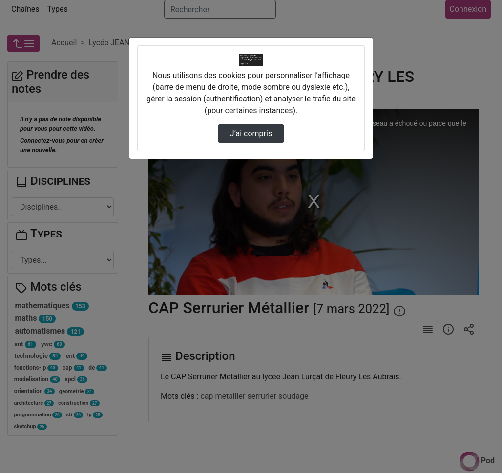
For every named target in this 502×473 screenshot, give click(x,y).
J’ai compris (251, 133)
